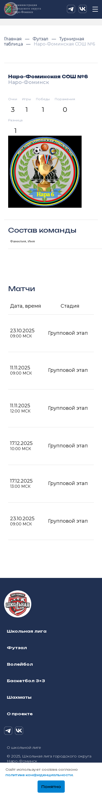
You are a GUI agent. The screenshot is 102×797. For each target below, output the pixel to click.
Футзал (41, 38)
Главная (13, 38)
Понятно (51, 787)
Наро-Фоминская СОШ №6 (64, 44)
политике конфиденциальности (39, 775)
